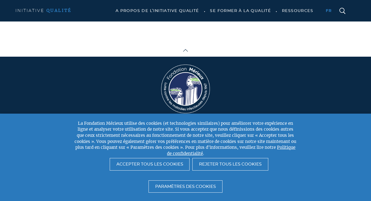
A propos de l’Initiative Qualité (157, 11)
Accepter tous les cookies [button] (149, 164)
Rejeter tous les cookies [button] (230, 164)
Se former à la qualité (240, 11)
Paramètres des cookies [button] (185, 187)
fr (329, 11)
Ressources (297, 11)
